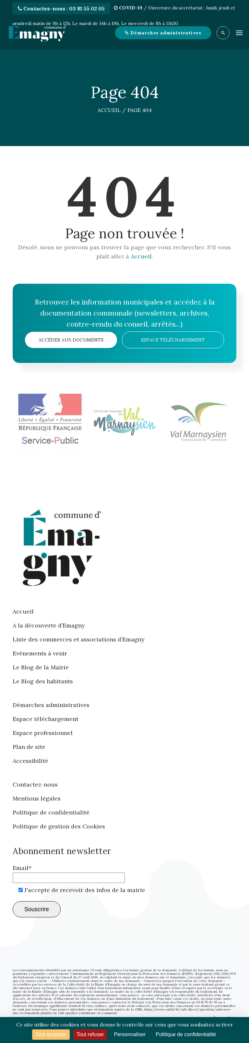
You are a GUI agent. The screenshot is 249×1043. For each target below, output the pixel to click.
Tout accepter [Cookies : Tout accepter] (50, 1034)
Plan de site (29, 747)
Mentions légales (37, 798)
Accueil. (142, 256)
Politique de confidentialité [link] (186, 1034)
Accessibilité (30, 760)
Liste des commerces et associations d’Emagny (79, 639)
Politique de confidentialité (51, 812)
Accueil (23, 611)
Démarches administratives (51, 705)
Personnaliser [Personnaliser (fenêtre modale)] (130, 1034)
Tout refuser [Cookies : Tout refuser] (90, 1034)
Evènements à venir (40, 653)
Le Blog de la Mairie (41, 667)
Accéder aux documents (71, 340)
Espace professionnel (43, 733)
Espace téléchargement (173, 340)
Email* (69, 872)
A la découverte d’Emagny (49, 625)
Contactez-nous (35, 784)
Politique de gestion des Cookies (59, 826)
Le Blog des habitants (43, 681)
